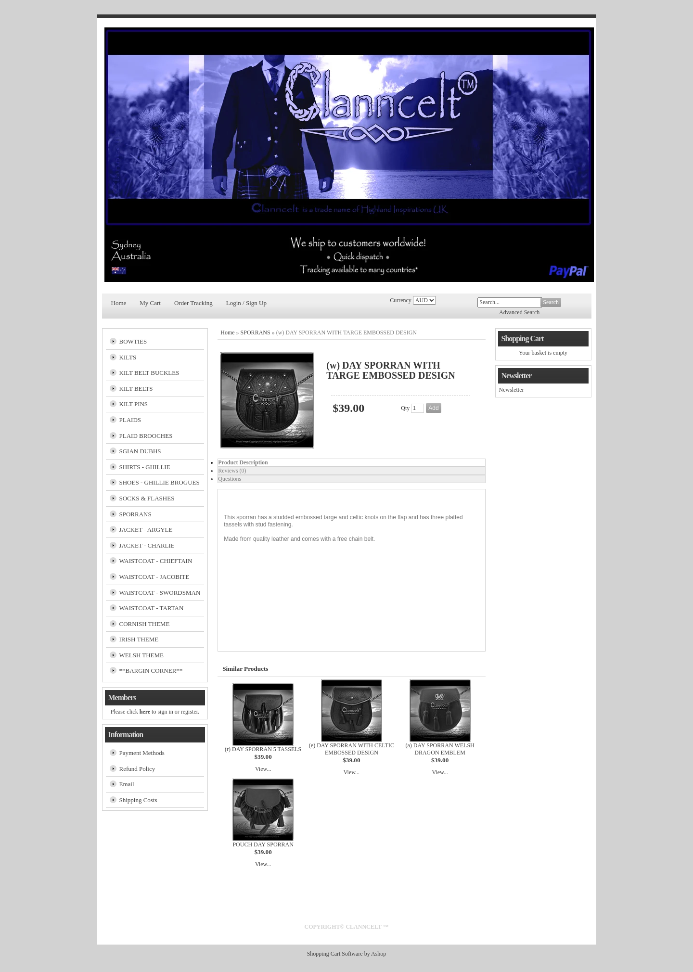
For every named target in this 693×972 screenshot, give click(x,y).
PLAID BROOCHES (146, 435)
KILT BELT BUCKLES (149, 372)
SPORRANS (135, 514)
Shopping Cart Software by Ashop (346, 953)
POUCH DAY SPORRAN (262, 844)
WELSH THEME (141, 655)
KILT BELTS (136, 388)
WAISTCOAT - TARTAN (151, 608)
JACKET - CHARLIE (147, 545)
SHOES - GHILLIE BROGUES (159, 482)
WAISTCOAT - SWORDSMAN (160, 592)
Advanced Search (519, 312)
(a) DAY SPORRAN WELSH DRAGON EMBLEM (440, 749)
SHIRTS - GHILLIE (144, 467)
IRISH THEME (139, 639)
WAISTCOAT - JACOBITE (154, 576)
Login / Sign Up (246, 303)
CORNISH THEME (144, 623)
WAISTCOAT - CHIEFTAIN (155, 560)
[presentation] (351, 462)
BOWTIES (133, 341)
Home (119, 303)
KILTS (128, 357)
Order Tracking (193, 303)
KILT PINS (133, 404)
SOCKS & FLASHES (147, 498)
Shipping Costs (138, 800)
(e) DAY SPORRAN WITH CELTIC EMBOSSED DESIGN (351, 749)
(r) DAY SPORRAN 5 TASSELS (263, 749)
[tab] (351, 463)
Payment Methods (142, 752)
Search (551, 302)
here (145, 711)
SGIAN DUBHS (140, 451)
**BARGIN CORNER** (151, 670)
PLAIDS (130, 419)
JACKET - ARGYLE (146, 529)
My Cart (150, 303)
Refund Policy (137, 768)
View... (263, 769)
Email (126, 784)
